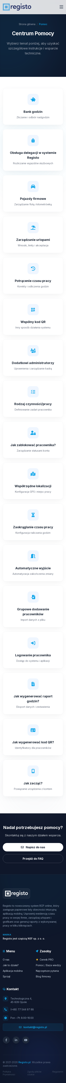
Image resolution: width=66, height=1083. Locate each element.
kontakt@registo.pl (33, 1027)
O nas (6, 959)
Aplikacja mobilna (13, 970)
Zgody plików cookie (34, 1073)
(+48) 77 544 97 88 (22, 1009)
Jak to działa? (11, 965)
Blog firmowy (43, 976)
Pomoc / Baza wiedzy (48, 965)
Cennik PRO (45, 959)
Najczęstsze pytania (47, 970)
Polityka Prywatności (9, 1073)
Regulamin (57, 1071)
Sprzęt (6, 976)
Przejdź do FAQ (33, 858)
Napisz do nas (33, 847)
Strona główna (27, 24)
